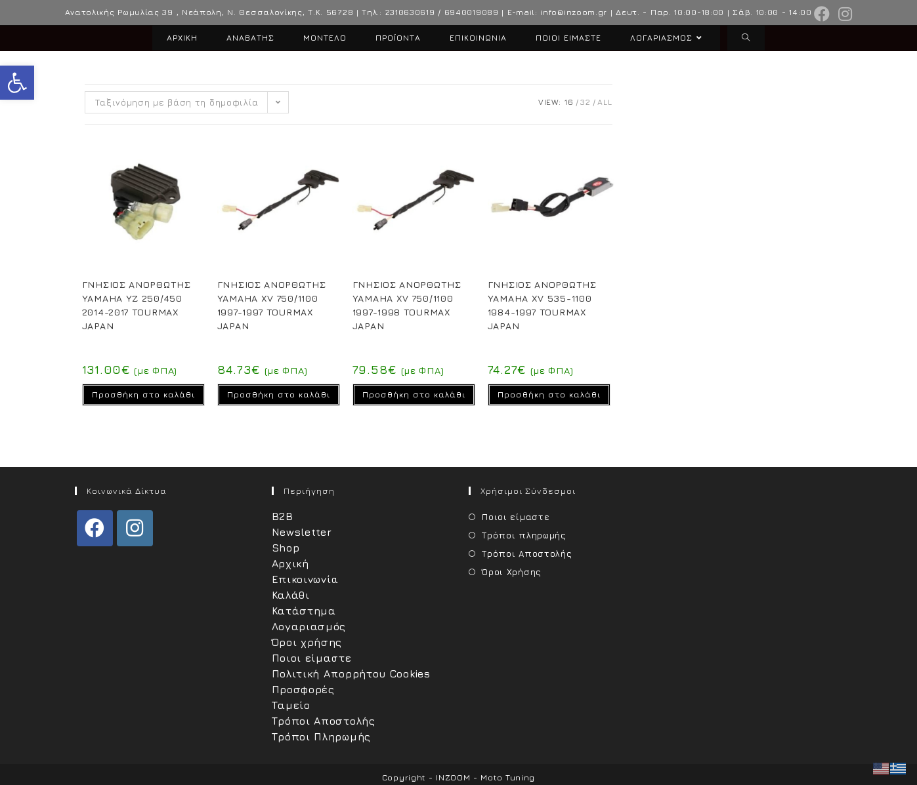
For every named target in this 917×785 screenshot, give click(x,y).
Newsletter (302, 532)
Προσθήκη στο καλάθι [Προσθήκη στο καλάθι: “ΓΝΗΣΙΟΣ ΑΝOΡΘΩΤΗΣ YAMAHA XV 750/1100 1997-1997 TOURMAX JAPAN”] (278, 394)
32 (585, 102)
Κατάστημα (304, 610)
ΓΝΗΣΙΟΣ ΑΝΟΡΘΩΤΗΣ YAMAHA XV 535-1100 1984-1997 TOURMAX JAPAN (542, 305)
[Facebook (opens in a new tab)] (822, 14)
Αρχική (290, 563)
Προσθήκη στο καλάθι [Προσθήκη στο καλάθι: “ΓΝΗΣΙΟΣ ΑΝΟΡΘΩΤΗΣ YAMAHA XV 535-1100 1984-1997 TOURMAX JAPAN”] (549, 394)
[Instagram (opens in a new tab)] (843, 14)
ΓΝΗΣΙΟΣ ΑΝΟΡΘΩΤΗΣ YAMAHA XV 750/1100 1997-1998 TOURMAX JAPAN (406, 305)
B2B (282, 516)
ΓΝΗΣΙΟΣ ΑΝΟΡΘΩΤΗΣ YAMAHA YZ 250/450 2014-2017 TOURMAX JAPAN (136, 305)
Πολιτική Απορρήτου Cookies (351, 673)
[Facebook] (95, 528)
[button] (17, 83)
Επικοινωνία (305, 579)
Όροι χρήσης (307, 642)
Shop (286, 548)
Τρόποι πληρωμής (524, 535)
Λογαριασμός (309, 626)
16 (569, 102)
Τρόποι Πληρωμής (322, 736)
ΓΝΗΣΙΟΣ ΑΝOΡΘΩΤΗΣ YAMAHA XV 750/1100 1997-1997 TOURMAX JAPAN (271, 305)
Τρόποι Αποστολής (323, 721)
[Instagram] (135, 528)
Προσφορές (303, 689)
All (604, 102)
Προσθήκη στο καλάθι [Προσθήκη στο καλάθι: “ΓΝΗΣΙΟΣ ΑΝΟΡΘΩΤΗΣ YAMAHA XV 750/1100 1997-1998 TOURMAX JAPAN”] (413, 394)
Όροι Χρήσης (512, 572)
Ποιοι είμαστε (312, 658)
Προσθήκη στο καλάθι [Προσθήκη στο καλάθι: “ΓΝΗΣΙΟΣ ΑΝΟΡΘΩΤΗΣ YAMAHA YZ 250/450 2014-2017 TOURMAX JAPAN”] (143, 394)
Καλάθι (291, 595)
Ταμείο (291, 705)
